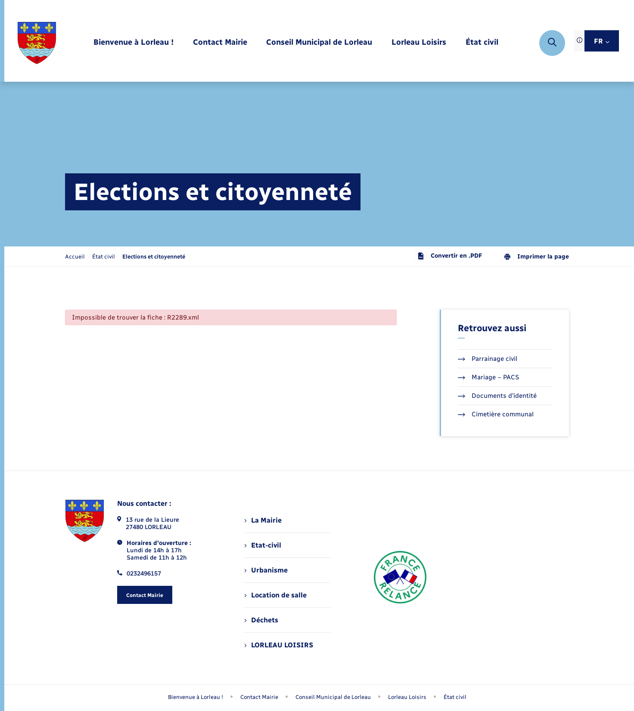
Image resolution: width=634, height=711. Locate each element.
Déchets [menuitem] (261, 620)
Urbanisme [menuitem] (266, 570)
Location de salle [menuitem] (276, 595)
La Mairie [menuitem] (263, 520)
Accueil (75, 256)
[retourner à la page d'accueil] (36, 43)
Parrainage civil (487, 359)
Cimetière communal (496, 414)
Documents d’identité (497, 396)
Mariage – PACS (488, 377)
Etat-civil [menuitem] (263, 545)
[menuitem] (133, 43)
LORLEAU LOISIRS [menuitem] (279, 645)
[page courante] (153, 256)
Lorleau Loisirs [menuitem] (407, 697)
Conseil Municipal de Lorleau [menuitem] (333, 697)
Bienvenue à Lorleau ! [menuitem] (195, 697)
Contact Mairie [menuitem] (259, 697)
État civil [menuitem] (455, 697)
